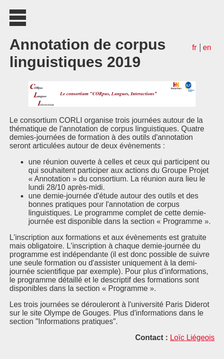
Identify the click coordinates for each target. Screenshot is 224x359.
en (207, 47)
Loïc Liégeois (192, 337)
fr (194, 47)
